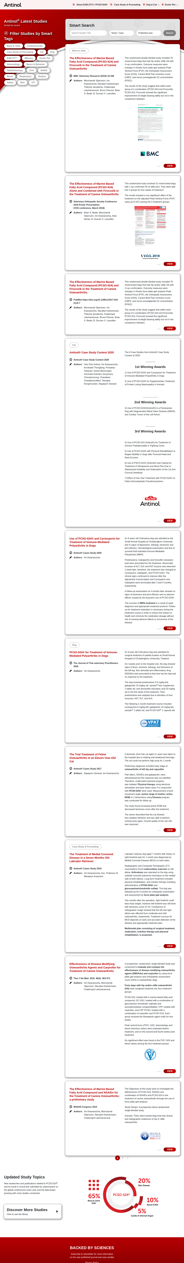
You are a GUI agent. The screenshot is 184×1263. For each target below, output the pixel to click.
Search (169, 33)
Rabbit (44, 70)
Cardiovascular (35, 46)
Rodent (42, 76)
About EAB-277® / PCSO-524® (90, 4)
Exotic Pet (168, 4)
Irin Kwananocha (103, 216)
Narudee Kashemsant (108, 84)
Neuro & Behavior (35, 64)
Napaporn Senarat (107, 384)
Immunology (13, 64)
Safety (10, 82)
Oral (31, 70)
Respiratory (26, 76)
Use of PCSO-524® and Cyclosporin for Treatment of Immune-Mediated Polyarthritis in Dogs (94, 542)
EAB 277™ (12, 58)
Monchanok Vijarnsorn (95, 80)
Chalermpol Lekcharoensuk (97, 989)
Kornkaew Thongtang (94, 367)
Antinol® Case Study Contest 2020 (91, 352)
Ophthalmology (15, 70)
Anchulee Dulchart (93, 374)
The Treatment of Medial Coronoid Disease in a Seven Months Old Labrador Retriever (91, 858)
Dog (52, 52)
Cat (42, 52)
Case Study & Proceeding (125, 4)
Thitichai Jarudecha (93, 87)
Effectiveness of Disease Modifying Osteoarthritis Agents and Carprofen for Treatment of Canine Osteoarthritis (95, 967)
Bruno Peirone (107, 90)
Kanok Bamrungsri (103, 371)
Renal (10, 76)
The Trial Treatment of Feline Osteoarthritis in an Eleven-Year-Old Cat (92, 758)
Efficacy (29, 58)
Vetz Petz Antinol (92, 364)
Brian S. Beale (91, 212)
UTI (33, 82)
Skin (22, 82)
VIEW (170, 166)
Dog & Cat (150, 4)
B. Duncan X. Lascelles (104, 93)
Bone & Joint (13, 46)
